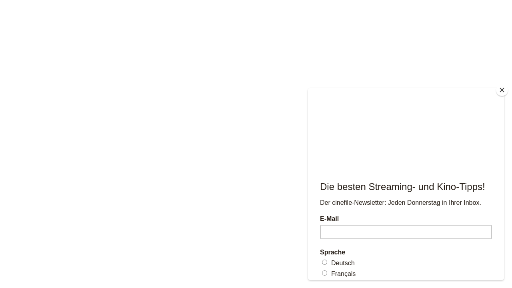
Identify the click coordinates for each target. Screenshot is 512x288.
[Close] (502, 90)
